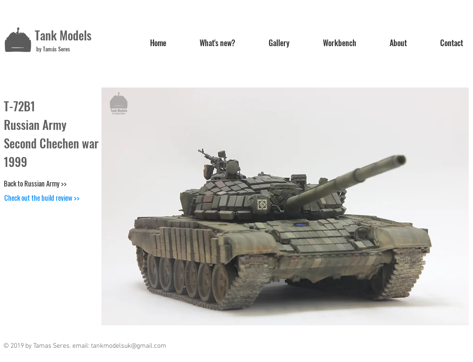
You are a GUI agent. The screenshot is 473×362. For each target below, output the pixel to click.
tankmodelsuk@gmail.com (128, 346)
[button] (285, 206)
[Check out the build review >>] (42, 197)
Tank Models (63, 35)
